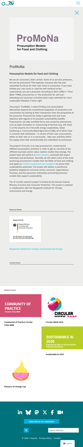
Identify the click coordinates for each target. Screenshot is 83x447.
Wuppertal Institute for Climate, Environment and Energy (35, 249)
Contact (57, 438)
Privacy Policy (45, 438)
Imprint (33, 438)
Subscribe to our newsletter (41, 421)
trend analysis (42, 155)
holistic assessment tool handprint (39, 164)
